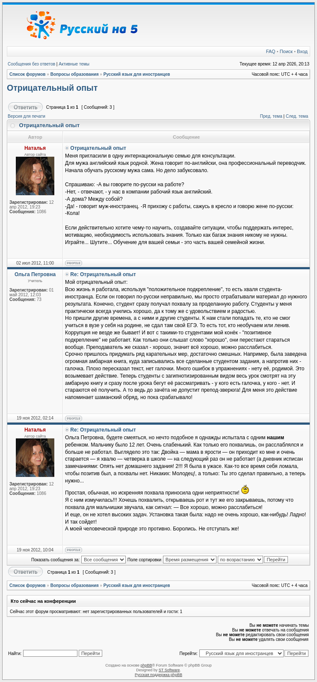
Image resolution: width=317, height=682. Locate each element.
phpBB (146, 665)
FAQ (271, 51)
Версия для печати (26, 116)
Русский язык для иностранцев (137, 74)
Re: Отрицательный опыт (103, 274)
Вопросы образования (74, 74)
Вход (302, 51)
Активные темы (74, 64)
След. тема (297, 116)
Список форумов (27, 74)
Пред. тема (271, 116)
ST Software (169, 670)
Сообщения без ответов (31, 64)
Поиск (286, 51)
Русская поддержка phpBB (158, 675)
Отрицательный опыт (52, 87)
